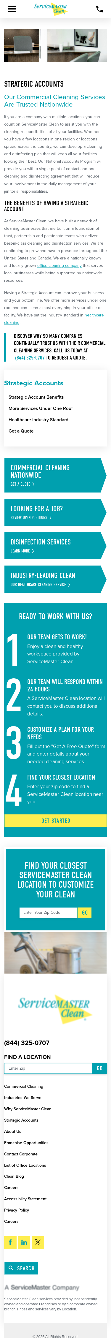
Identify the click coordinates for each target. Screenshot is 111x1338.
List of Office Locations (25, 1165)
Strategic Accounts (21, 1120)
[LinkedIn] (24, 1242)
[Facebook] (10, 1242)
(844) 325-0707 (30, 357)
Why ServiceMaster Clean (28, 1108)
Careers (11, 1187)
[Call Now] (99, 9)
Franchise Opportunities (26, 1142)
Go (85, 912)
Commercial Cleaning (23, 1086)
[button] (12, 9)
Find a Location (27, 1057)
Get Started (56, 820)
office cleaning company (59, 265)
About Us (12, 1131)
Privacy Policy (16, 1210)
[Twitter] (38, 1242)
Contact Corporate (21, 1154)
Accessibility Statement (25, 1198)
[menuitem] (58, 397)
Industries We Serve (22, 1097)
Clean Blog (14, 1176)
